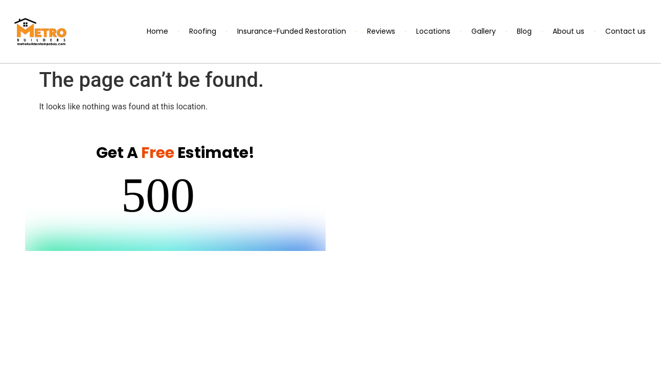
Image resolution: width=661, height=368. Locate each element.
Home (157, 31)
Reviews (381, 31)
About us (568, 31)
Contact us (625, 31)
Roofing (202, 31)
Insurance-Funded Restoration (291, 31)
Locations (433, 31)
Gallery (483, 31)
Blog (524, 31)
